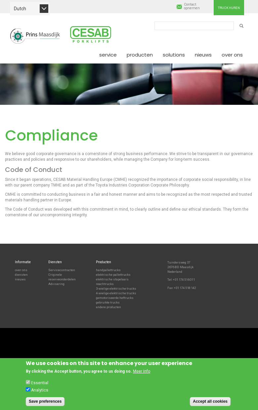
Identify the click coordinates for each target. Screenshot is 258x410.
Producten (140, 54)
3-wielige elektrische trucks (116, 288)
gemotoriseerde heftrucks (115, 298)
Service (108, 54)
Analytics (39, 392)
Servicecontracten (61, 270)
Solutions (174, 54)
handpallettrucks (108, 270)
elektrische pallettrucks (113, 274)
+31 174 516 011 (184, 279)
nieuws (20, 279)
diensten (21, 274)
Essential (39, 384)
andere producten (108, 307)
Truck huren (229, 8)
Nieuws (203, 54)
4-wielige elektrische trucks (116, 293)
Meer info (141, 373)
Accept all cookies (210, 403)
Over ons (232, 54)
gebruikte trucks (108, 302)
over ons (21, 270)
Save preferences (45, 403)
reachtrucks (105, 284)
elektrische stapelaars (112, 279)
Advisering (56, 284)
